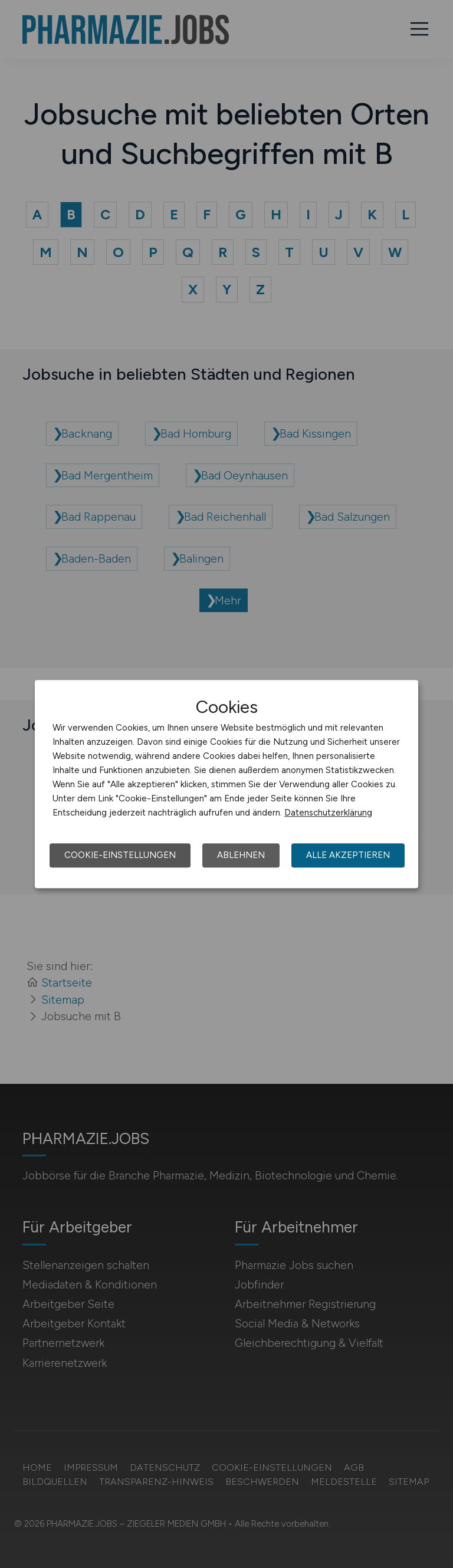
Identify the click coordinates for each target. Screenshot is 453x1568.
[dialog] (226, 784)
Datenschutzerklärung (328, 812)
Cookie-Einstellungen (120, 855)
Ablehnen (241, 855)
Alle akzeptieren (348, 855)
